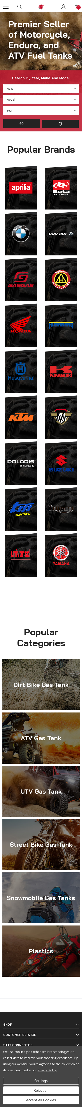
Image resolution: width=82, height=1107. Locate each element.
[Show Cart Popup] (76, 7)
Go (21, 123)
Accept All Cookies (41, 1100)
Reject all (41, 1090)
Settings (41, 1080)
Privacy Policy (47, 1070)
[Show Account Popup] (63, 7)
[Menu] (6, 6)
